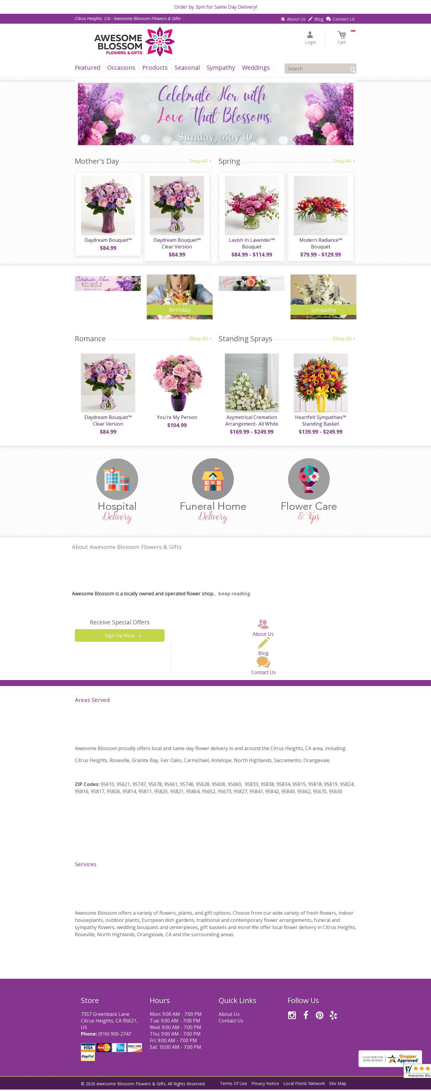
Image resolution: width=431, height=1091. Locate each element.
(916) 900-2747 (114, 1035)
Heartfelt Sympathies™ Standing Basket (320, 422)
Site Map (337, 1085)
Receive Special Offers (119, 624)
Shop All (201, 161)
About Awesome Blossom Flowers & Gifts (127, 548)
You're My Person (177, 418)
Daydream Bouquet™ (107, 240)
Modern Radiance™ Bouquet (320, 244)
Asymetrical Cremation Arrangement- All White (251, 422)
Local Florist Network (304, 1085)
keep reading (234, 595)
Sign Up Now (119, 637)
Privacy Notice (265, 1085)
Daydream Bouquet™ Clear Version (176, 244)
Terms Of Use (233, 1085)
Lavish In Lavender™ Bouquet (251, 244)
